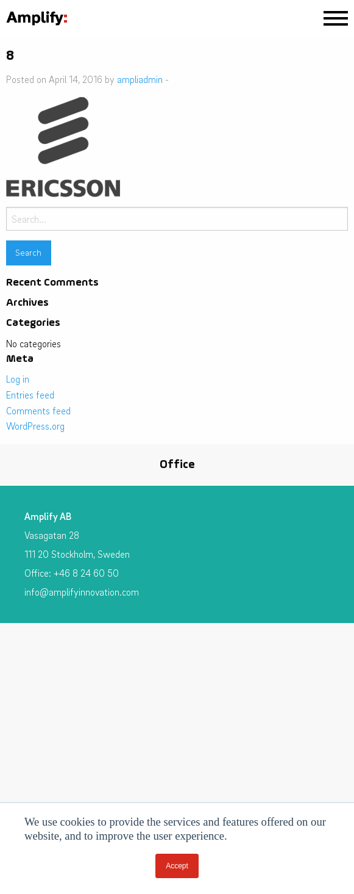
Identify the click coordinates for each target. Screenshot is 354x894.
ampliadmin (140, 79)
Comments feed (38, 411)
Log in (17, 379)
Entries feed (30, 395)
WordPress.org (35, 426)
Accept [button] (177, 866)
